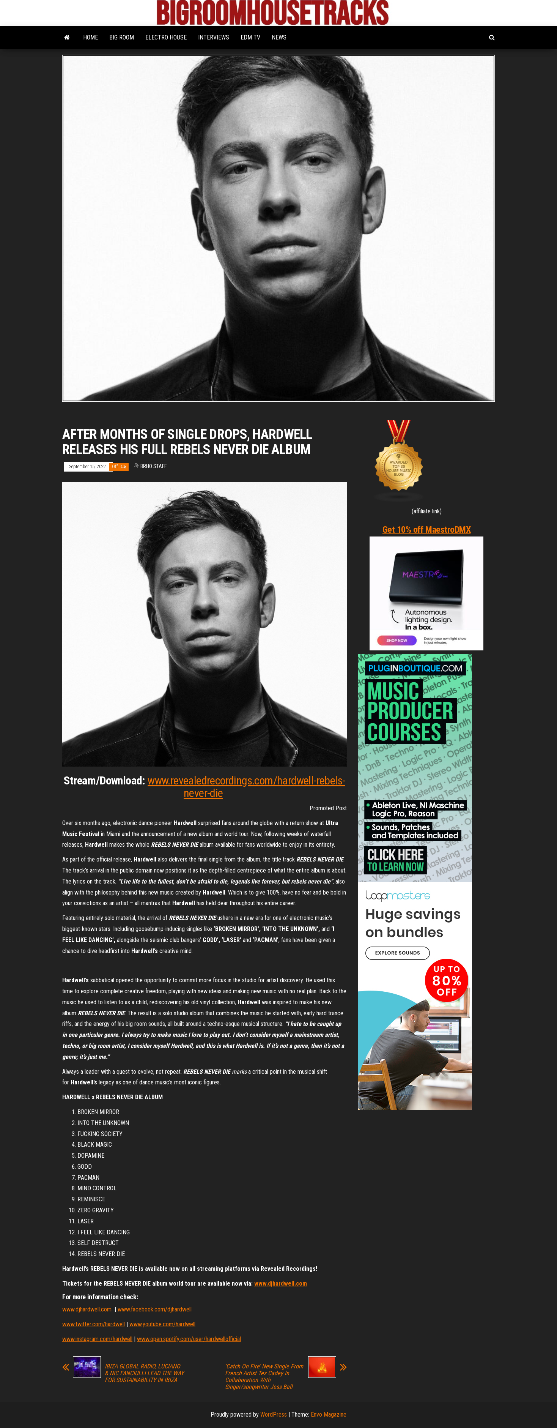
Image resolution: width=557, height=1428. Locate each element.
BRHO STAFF (153, 466)
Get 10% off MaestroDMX (426, 529)
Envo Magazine (328, 1414)
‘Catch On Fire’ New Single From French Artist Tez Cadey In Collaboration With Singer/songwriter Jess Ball (264, 1376)
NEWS (279, 37)
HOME (90, 37)
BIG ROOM (121, 37)
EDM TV (250, 37)
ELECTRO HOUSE (166, 37)
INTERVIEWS (213, 37)
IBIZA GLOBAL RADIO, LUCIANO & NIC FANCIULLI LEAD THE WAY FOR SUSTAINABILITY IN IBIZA (144, 1373)
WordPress (273, 1414)
